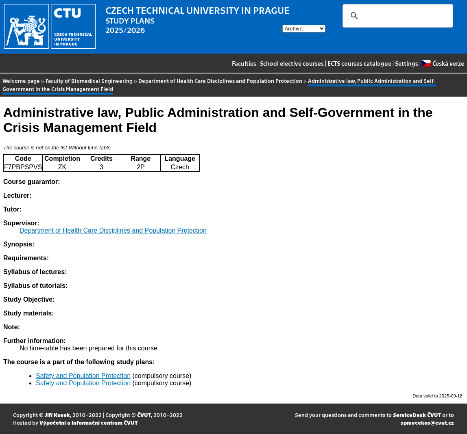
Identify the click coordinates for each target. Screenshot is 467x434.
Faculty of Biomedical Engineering (89, 81)
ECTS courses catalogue (359, 63)
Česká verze (443, 63)
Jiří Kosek (57, 415)
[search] (397, 16)
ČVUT (144, 415)
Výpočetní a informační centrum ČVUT (88, 422)
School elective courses (292, 63)
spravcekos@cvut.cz (427, 422)
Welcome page (21, 81)
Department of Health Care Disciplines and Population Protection (220, 81)
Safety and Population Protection (83, 375)
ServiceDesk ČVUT (417, 415)
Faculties (244, 63)
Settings (406, 63)
